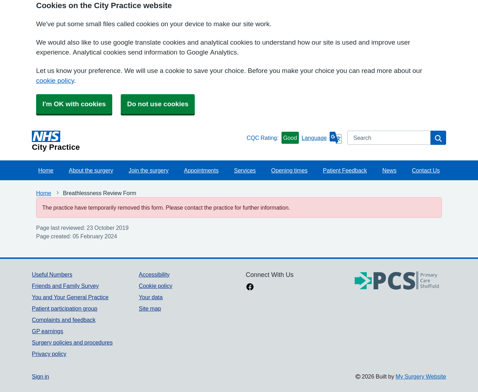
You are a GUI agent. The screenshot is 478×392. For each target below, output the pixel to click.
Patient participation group (64, 308)
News (389, 170)
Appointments (201, 170)
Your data (151, 297)
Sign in (40, 376)
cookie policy (55, 80)
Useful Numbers (52, 274)
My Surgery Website (421, 376)
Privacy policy (49, 354)
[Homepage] (138, 141)
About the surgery (91, 170)
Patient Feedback (345, 170)
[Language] (322, 138)
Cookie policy (155, 286)
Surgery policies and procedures (72, 342)
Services (245, 170)
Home (45, 170)
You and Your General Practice (70, 297)
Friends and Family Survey (65, 286)
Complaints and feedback (64, 320)
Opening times (289, 170)
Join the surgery (149, 170)
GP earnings (47, 331)
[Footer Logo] (397, 281)
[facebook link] (250, 287)
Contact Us (426, 170)
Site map (150, 308)
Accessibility (154, 274)
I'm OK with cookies (74, 104)
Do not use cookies (157, 104)
